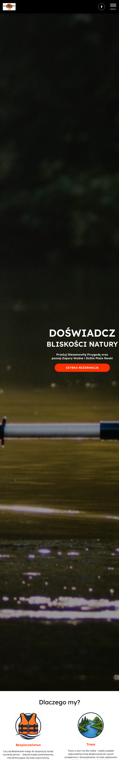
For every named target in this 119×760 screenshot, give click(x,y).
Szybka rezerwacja (82, 367)
